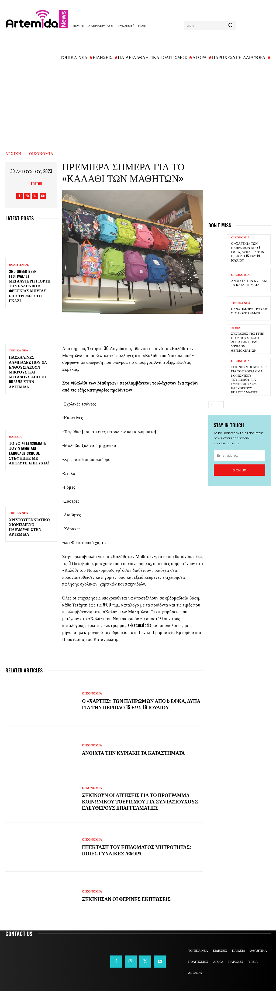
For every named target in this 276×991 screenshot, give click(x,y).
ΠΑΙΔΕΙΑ (15, 436)
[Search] (230, 25)
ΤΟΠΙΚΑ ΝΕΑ (18, 350)
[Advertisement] (138, 104)
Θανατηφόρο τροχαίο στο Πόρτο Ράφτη (249, 310)
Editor (36, 183)
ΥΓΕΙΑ (235, 327)
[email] (239, 455)
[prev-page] (211, 404)
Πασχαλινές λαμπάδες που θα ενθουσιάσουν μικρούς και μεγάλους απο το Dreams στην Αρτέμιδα (28, 371)
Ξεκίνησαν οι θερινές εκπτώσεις (127, 898)
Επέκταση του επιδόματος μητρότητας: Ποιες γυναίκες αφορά (137, 849)
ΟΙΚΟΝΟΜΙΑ (41, 153)
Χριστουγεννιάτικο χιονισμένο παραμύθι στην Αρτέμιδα (29, 527)
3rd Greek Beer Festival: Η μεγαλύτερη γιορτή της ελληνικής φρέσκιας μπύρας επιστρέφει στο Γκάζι (29, 285)
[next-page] (220, 404)
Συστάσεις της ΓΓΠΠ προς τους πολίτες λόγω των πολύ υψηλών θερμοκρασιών (247, 341)
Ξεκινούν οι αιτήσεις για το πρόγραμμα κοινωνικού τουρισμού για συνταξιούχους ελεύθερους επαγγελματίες (141, 801)
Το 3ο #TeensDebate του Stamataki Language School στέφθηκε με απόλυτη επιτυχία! (29, 452)
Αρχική (13, 153)
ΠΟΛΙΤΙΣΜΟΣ (19, 264)
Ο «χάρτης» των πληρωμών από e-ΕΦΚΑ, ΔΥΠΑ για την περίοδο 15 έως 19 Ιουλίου (135, 703)
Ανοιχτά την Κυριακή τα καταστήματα (134, 752)
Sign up (239, 470)
